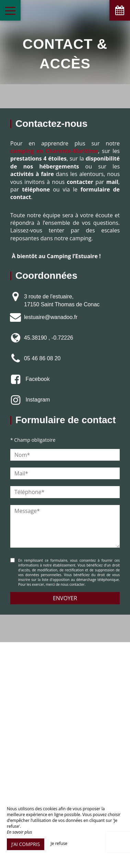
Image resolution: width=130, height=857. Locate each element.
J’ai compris (25, 844)
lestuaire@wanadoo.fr (51, 317)
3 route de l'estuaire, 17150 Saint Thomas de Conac (61, 300)
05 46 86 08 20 (42, 358)
